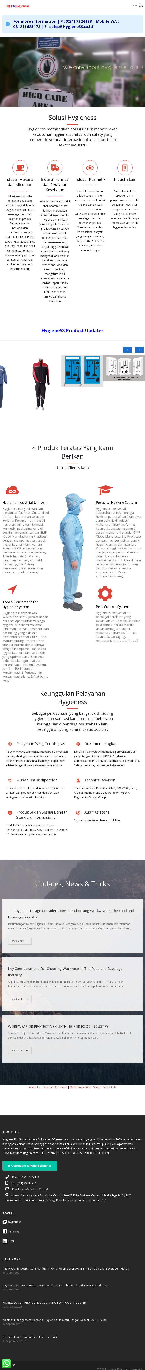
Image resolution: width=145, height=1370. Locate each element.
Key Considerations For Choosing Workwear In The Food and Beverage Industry (54, 1285)
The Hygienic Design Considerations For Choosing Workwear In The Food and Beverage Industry (65, 1268)
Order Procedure (80, 1087)
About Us (34, 1087)
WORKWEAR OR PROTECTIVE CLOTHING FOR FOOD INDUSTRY (58, 1026)
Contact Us (109, 1087)
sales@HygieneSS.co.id (34, 1189)
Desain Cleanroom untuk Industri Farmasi (29, 1337)
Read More (18, 941)
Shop (96, 1087)
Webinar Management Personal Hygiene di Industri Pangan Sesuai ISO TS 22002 (54, 1320)
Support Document (55, 1087)
